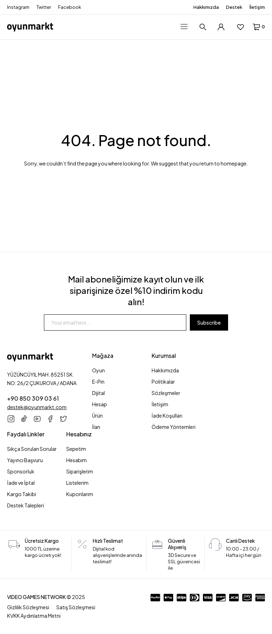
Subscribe (209, 322)
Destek (234, 7)
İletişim (257, 7)
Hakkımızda (206, 7)
